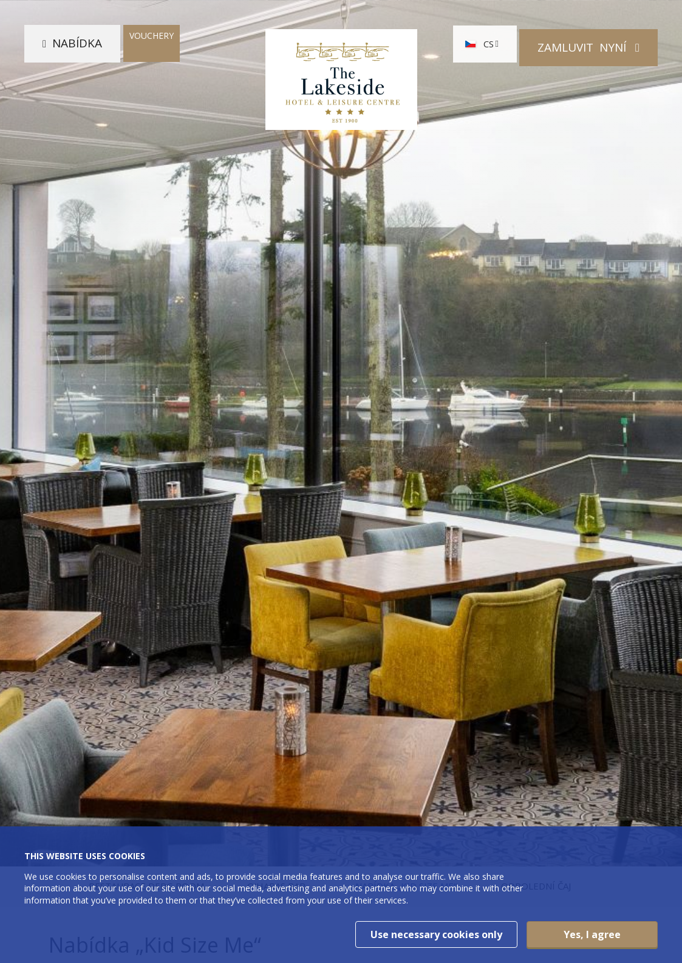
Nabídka (77, 47)
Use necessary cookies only (436, 934)
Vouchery (151, 40)
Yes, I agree (592, 934)
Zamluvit (583, 47)
